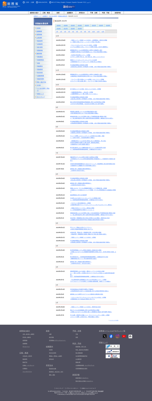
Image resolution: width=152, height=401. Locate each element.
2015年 (80, 28)
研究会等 (51, 359)
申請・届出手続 (41, 82)
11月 (98, 31)
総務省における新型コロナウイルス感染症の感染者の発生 (86, 294)
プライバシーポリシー (72, 388)
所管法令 (82, 13)
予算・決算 (93, 13)
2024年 (73, 25)
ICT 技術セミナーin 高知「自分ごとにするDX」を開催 (85, 89)
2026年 (59, 25)
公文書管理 (78, 359)
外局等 (51, 349)
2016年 (73, 28)
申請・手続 (105, 13)
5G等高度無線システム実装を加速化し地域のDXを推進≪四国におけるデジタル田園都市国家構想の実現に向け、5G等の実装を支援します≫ (93, 251)
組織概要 (39, 31)
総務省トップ (37, 16)
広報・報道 (46, 13)
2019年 (108, 25)
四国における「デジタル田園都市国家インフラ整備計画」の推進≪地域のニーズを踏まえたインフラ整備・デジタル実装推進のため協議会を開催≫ (93, 189)
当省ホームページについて (89, 388)
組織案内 (70, 13)
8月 (85, 31)
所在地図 (100, 391)
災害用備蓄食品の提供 (81, 368)
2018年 (59, 28)
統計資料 (40, 47)
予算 (77, 334)
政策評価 (118, 13)
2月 (61, 31)
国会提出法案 (52, 368)
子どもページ (26, 346)
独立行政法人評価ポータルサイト (84, 381)
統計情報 (51, 337)
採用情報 (39, 34)
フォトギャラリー (27, 371)
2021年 (94, 25)
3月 (65, 31)
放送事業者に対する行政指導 (78, 195)
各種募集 (25, 343)
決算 (77, 337)
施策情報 (39, 53)
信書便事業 (40, 76)
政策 (58, 13)
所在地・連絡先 (27, 337)
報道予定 (25, 362)
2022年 (87, 25)
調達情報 (40, 50)
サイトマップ (41, 97)
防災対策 (40, 72)
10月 (93, 31)
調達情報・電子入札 (81, 346)
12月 (103, 31)
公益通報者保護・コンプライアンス (85, 365)
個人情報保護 (79, 353)
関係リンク (40, 94)
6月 (77, 31)
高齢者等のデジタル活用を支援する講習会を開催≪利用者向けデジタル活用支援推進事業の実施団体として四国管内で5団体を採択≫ (92, 158)
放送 (38, 63)
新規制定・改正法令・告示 (56, 371)
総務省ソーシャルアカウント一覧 (112, 331)
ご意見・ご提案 (29, 2)
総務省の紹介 (34, 13)
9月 (89, 31)
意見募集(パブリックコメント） (57, 340)
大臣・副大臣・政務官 (28, 334)
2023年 (80, 25)
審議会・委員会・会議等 (55, 356)
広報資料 (40, 44)
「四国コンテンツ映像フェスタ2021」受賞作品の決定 (85, 307)
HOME (39, 28)
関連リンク (103, 343)
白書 (50, 334)
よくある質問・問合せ (43, 89)
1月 (57, 31)
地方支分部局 (53, 16)
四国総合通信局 (62, 16)
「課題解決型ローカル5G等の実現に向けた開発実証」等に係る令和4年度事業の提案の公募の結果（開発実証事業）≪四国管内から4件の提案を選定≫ (88, 142)
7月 (81, 31)
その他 (39, 85)
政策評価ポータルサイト (82, 378)
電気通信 (40, 56)
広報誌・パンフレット (28, 365)
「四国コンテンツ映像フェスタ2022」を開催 (83, 237)
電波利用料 (40, 79)
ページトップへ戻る (114, 320)
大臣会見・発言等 (27, 356)
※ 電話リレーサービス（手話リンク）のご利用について (83, 392)
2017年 (66, 28)
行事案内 (25, 368)
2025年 (66, 25)
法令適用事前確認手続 (81, 356)
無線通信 (40, 66)
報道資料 (40, 41)
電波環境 (40, 69)
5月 (73, 31)
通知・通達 (52, 375)
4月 (69, 31)
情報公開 (78, 362)
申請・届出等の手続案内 (82, 349)
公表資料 (39, 37)
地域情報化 (40, 60)
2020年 (101, 25)
